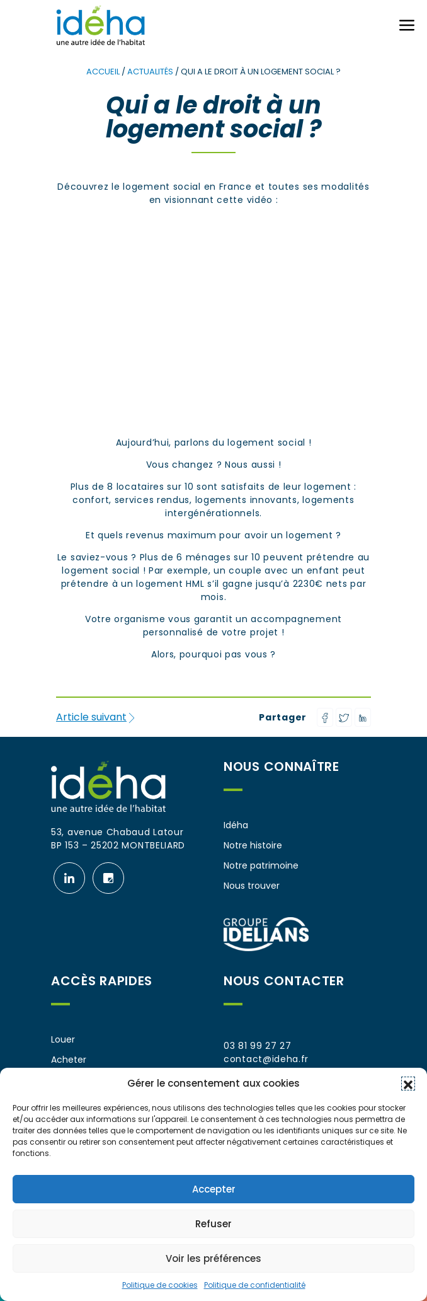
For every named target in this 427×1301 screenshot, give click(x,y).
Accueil (103, 72)
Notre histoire (253, 845)
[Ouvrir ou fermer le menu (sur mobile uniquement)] (406, 25)
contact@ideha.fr (266, 1059)
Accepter (214, 1189)
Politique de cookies (160, 1285)
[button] (408, 1083)
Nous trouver (252, 885)
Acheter (68, 1059)
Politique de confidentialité (254, 1285)
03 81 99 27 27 (258, 1045)
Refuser (213, 1223)
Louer (63, 1039)
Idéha (236, 825)
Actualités (150, 72)
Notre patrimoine (261, 865)
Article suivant (96, 717)
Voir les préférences (213, 1258)
